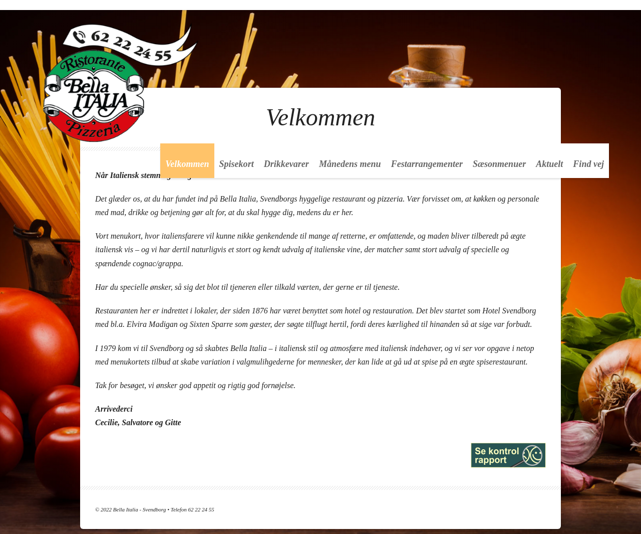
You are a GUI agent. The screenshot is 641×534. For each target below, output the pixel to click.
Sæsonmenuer (499, 164)
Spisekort (236, 164)
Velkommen (187, 164)
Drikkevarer (286, 164)
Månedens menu (350, 164)
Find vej (588, 164)
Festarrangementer (427, 164)
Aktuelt (549, 164)
